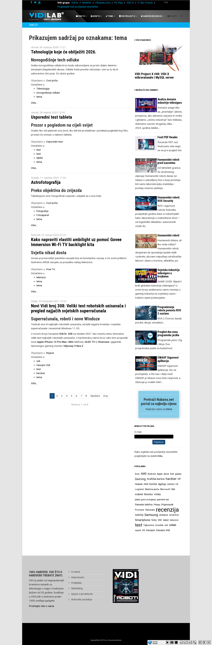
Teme (109, 16)
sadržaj (139, 514)
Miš (173, 489)
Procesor (139, 509)
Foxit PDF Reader (168, 137)
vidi (38, 361)
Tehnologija (42, 88)
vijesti (138, 530)
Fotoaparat (42, 215)
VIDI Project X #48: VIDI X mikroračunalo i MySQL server (154, 75)
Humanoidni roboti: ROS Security (169, 199)
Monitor (148, 494)
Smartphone (142, 520)
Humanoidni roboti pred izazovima (168, 161)
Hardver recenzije (151, 16)
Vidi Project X (127, 16)
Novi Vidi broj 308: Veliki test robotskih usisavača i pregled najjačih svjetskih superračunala (78, 308)
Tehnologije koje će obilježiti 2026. (63, 52)
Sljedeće (95, 395)
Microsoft (165, 489)
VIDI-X (131, 2)
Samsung (151, 515)
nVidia (157, 494)
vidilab (172, 525)
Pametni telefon (144, 504)
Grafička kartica (156, 478)
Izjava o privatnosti (82, 593)
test (38, 149)
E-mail (137, 431)
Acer (137, 473)
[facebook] (31, 2)
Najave (50, 352)
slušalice (163, 515)
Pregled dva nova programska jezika (168, 333)
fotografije (42, 211)
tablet (39, 157)
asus (166, 473)
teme (39, 285)
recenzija (167, 509)
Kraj (105, 395)
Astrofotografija (46, 182)
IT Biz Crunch (145, 2)
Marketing (77, 588)
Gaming (140, 479)
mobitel (139, 494)
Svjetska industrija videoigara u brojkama (169, 273)
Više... (34, 102)
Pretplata (76, 582)
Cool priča (52, 80)
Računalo (150, 509)
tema (39, 96)
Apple (160, 473)
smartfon (174, 515)
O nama (75, 571)
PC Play (118, 2)
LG (177, 484)
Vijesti (172, 16)
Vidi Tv (80, 16)
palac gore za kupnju (145, 499)
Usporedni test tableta (51, 117)
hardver (40, 373)
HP (179, 479)
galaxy (178, 473)
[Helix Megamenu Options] (182, 16)
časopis (150, 530)
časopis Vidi (43, 365)
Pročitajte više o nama (41, 606)
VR (143, 530)
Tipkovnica (148, 525)
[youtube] (39, 2)
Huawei (139, 484)
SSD (160, 520)
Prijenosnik (167, 504)
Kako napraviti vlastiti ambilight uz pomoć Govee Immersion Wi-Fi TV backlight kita (76, 242)
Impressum (77, 577)
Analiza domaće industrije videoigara (170, 101)
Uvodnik (159, 525)
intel (146, 484)
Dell (172, 473)
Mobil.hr (86, 2)
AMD (144, 473)
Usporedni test (54, 141)
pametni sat (163, 499)
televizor (41, 277)
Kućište (153, 484)
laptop (162, 484)
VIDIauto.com (102, 2)
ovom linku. (156, 455)
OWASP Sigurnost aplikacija (168, 359)
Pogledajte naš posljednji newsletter (77, 6)
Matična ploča (152, 489)
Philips (157, 504)
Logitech (139, 489)
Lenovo (171, 484)
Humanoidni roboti (168, 235)
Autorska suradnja (81, 599)
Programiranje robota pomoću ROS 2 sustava (169, 310)
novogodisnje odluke (48, 92)
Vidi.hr (75, 2)
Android (152, 473)
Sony (154, 520)
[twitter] (35, 2)
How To (95, 16)
